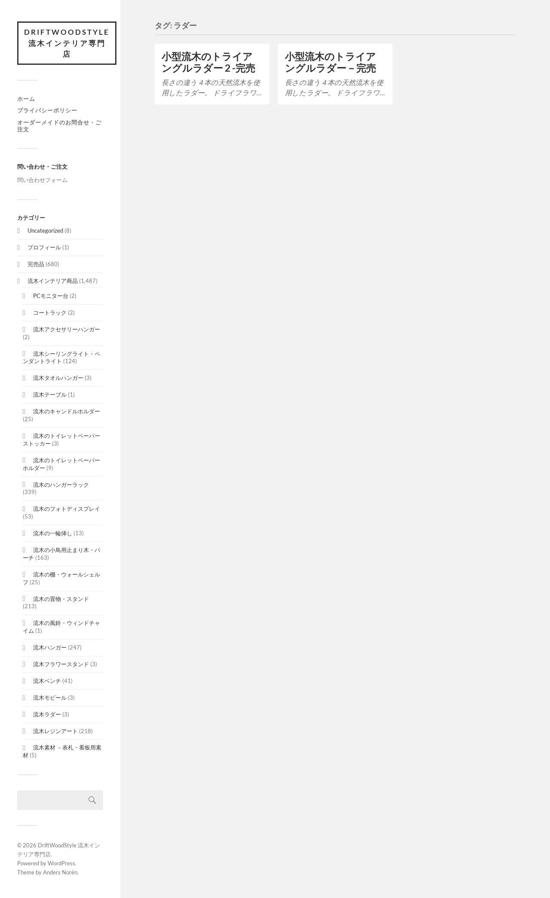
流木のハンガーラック (61, 484)
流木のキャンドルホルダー (66, 411)
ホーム (26, 98)
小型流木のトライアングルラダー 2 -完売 (208, 62)
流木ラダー (47, 714)
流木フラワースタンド (61, 664)
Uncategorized (45, 230)
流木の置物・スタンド (61, 598)
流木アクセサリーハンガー (66, 329)
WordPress (61, 863)
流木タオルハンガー (58, 377)
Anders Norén (60, 872)
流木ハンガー (50, 647)
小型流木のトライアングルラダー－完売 (330, 62)
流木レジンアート (55, 731)
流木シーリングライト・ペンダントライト (61, 357)
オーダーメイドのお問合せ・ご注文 (59, 126)
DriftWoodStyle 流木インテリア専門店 (67, 42)
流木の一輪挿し (52, 533)
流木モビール (50, 697)
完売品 (36, 264)
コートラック (50, 312)
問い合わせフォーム (42, 179)
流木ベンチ (47, 680)
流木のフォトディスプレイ (66, 508)
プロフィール (44, 247)
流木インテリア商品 (53, 280)
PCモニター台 (50, 295)
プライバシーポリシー (47, 110)
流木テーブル (50, 394)
